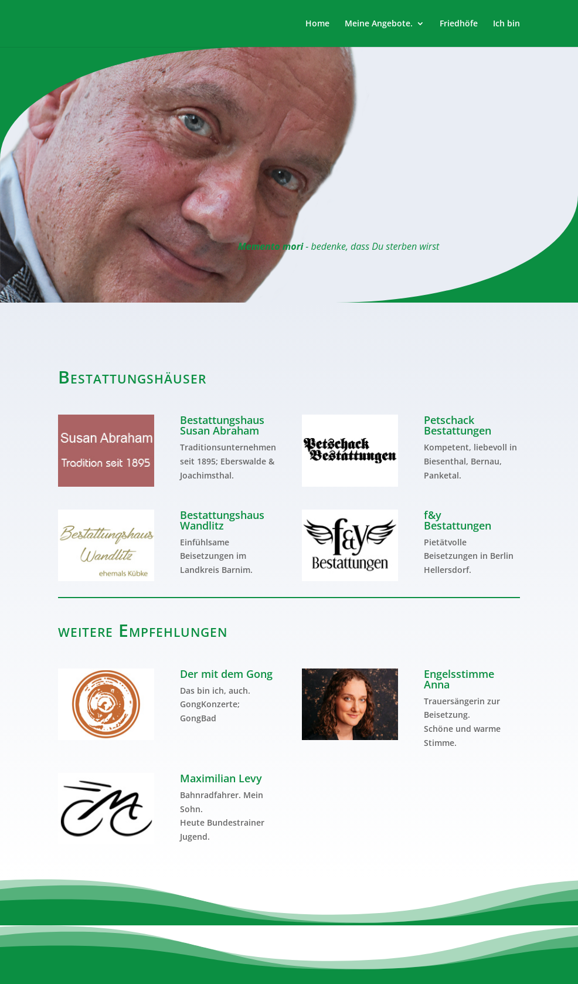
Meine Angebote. (379, 24)
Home (317, 24)
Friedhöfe (459, 24)
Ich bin (506, 24)
